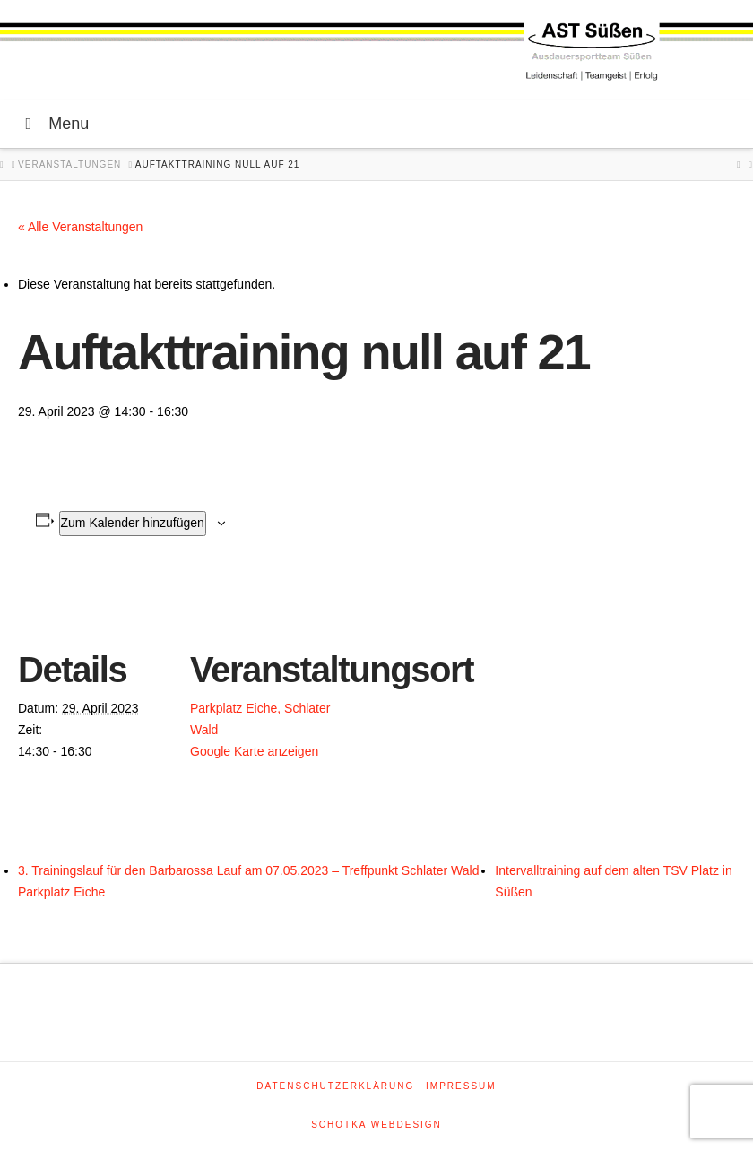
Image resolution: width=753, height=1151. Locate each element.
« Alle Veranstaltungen (80, 227)
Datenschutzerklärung (335, 1086)
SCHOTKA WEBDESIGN (376, 1124)
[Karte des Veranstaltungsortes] (456, 697)
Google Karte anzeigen (254, 751)
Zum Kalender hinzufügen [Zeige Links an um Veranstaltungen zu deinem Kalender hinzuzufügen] (132, 522)
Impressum (461, 1086)
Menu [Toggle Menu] (53, 124)
